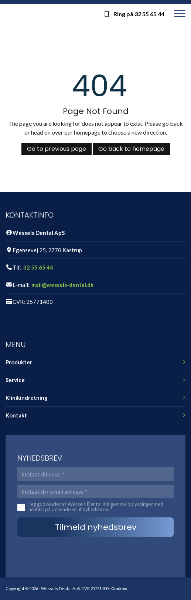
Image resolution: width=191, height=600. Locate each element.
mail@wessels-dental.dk (62, 285)
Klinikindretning (26, 397)
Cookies (119, 588)
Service (15, 380)
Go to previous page (56, 149)
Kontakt (16, 415)
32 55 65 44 (38, 267)
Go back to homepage (131, 149)
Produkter (19, 362)
